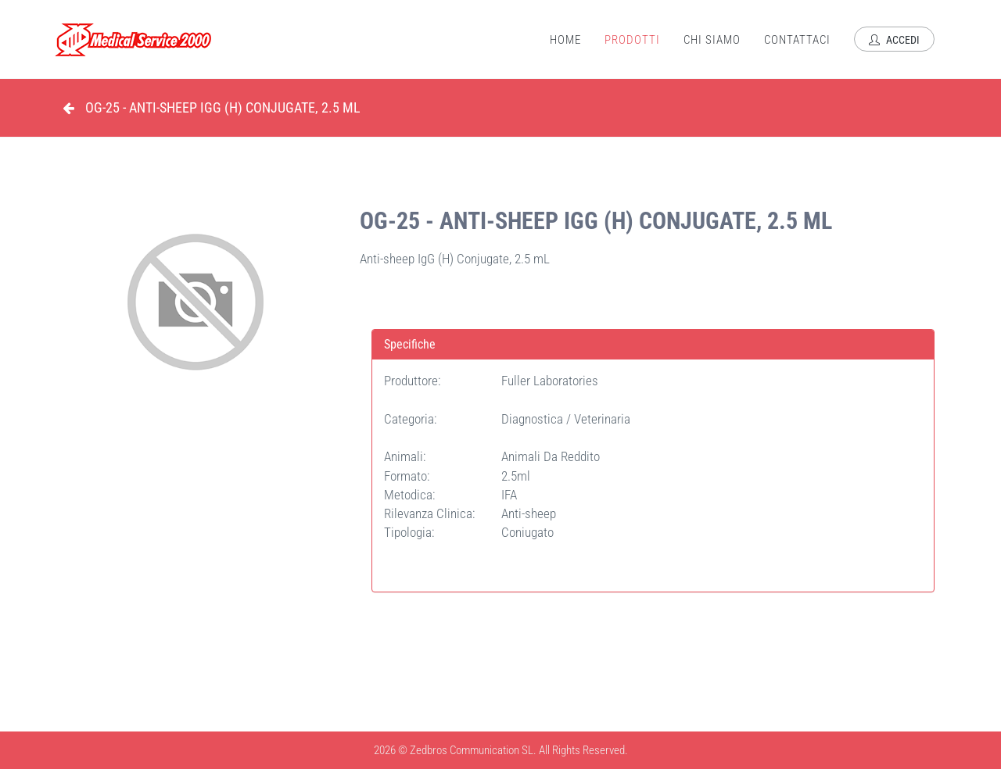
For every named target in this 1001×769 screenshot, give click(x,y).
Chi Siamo (712, 40)
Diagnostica (533, 419)
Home (565, 40)
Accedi (894, 40)
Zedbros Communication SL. (473, 750)
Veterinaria (602, 419)
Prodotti (632, 40)
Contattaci (797, 40)
